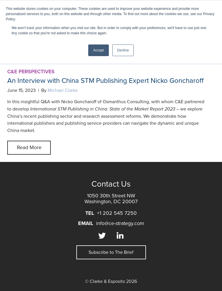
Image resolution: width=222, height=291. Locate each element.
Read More (29, 147)
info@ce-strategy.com (120, 223)
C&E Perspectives (31, 71)
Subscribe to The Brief (111, 252)
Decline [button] (123, 50)
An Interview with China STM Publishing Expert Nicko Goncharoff (106, 80)
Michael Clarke (63, 90)
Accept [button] (98, 50)
